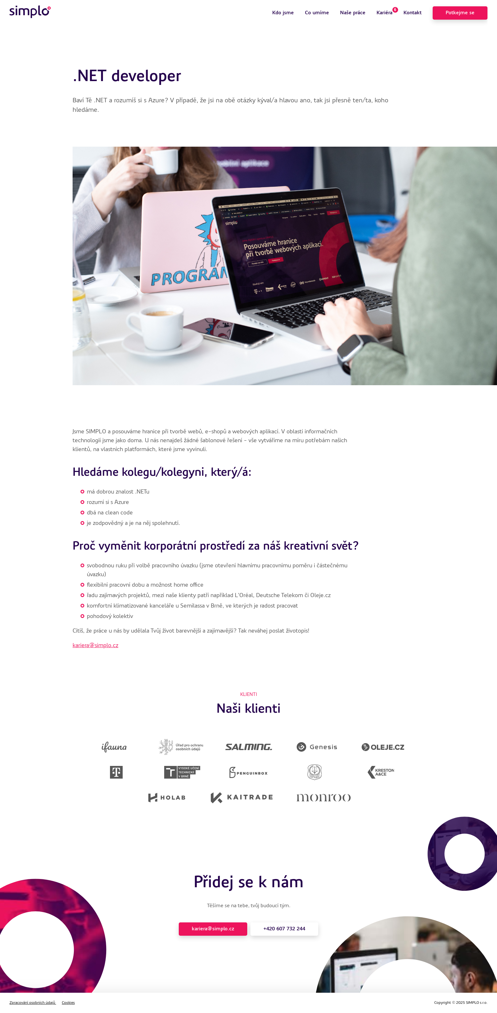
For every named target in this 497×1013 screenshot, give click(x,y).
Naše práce (352, 13)
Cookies (68, 1003)
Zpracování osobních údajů (33, 1003)
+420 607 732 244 (284, 929)
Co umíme (317, 13)
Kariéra (387, 11)
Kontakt (412, 13)
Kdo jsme (283, 13)
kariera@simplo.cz (95, 645)
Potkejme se (460, 13)
